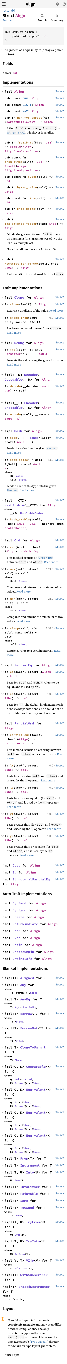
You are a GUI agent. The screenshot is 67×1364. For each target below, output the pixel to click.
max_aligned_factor (21, 223)
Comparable (36, 1067)
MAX (25, 111)
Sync (16, 938)
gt (12, 814)
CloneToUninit (33, 1047)
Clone (19, 297)
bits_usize (26, 208)
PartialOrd (24, 723)
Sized (22, 479)
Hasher (33, 437)
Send (16, 931)
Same (24, 1201)
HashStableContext (32, 513)
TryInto (33, 1241)
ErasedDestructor (34, 1287)
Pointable (29, 1194)
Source (7, 20)
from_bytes (14, 161)
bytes (32, 176)
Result (15, 146)
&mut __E (12, 418)
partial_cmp (20, 735)
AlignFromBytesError (22, 151)
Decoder (31, 375)
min (12, 598)
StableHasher (15, 528)
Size (52, 223)
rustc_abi (9, 10)
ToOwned (27, 1208)
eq (12, 672)
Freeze (18, 917)
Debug (19, 343)
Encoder (31, 403)
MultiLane (20, 1268)
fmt (12, 349)
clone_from (19, 317)
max (12, 569)
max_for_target (29, 117)
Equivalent (36, 1089)
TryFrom (33, 1222)
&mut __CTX (26, 523)
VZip (30, 1260)
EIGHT (27, 104)
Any (23, 985)
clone (14, 304)
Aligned (27, 978)
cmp (12, 547)
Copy (16, 865)
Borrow (26, 1014)
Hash (18, 431)
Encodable (13, 408)
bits (31, 198)
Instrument (30, 1165)
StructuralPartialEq (31, 879)
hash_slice (19, 459)
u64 (48, 142)
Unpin (17, 945)
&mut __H (24, 442)
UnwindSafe (22, 959)
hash (13, 437)
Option (10, 743)
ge (12, 836)
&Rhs (8, 698)
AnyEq (25, 999)
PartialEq (23, 665)
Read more (56, 310)
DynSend (19, 903)
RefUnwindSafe (25, 924)
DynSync (19, 910)
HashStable (14, 505)
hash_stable (20, 519)
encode (15, 414)
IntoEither (30, 1187)
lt (12, 765)
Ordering (31, 551)
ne (12, 694)
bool (13, 676)
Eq (14, 872)
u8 (44, 36)
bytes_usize (27, 187)
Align (31, 4)
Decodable (13, 379)
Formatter (13, 354)
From (24, 1158)
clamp (14, 628)
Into (30, 1172)
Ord (17, 540)
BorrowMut (29, 1028)
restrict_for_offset (22, 263)
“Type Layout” (38, 1342)
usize (9, 191)
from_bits (25, 142)
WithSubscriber (34, 1275)
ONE (25, 98)
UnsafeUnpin (23, 952)
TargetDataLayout (20, 122)
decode (15, 386)
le (12, 787)
